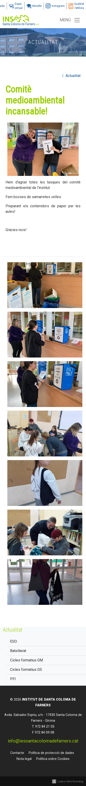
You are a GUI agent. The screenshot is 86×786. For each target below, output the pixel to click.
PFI (13, 679)
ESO (13, 641)
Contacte (17, 753)
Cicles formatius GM (26, 660)
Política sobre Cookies (52, 759)
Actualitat (70, 76)
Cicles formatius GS (26, 669)
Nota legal (24, 759)
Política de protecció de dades (51, 753)
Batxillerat (18, 651)
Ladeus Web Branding (70, 781)
